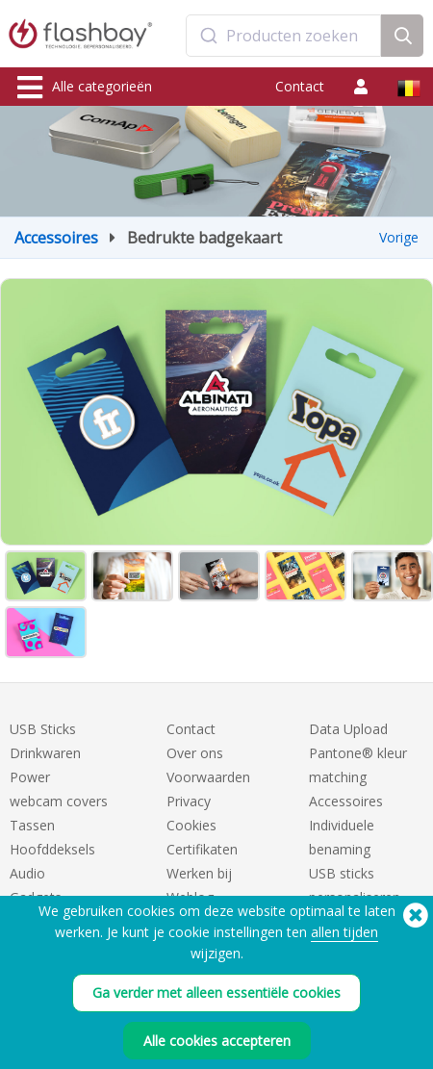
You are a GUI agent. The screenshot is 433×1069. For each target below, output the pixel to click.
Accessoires (56, 237)
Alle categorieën (84, 87)
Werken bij (199, 873)
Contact (299, 86)
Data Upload (348, 729)
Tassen (32, 825)
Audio (27, 873)
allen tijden (344, 932)
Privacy (188, 801)
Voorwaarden (208, 777)
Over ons (194, 753)
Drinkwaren (45, 753)
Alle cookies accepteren (217, 1040)
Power (30, 777)
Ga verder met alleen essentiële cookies (216, 992)
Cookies (191, 825)
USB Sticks (43, 729)
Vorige (399, 237)
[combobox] (284, 35)
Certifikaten (202, 849)
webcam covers (59, 801)
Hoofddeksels (52, 849)
